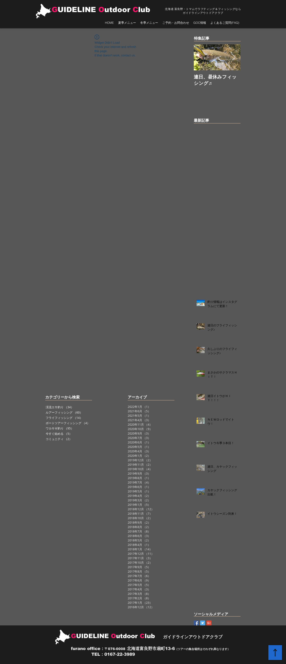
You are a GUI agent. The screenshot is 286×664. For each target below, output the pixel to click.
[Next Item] (234, 57)
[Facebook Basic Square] (196, 623)
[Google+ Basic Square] (209, 623)
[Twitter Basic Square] (202, 623)
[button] (127, 22)
